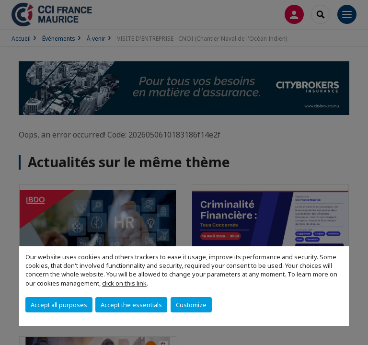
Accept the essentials (131, 304)
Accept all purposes (59, 304)
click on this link (124, 283)
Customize (191, 304)
